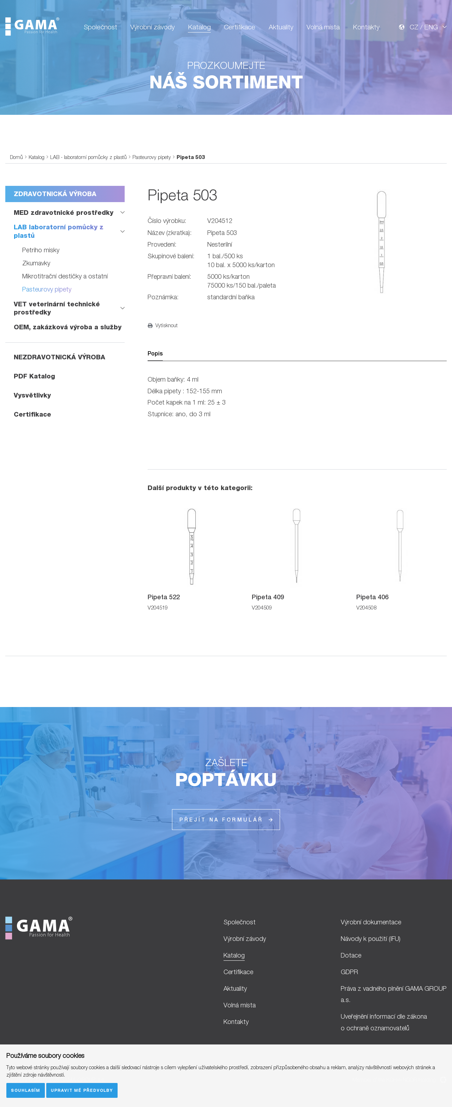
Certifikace (239, 27)
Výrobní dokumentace (371, 922)
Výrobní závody (152, 27)
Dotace (351, 955)
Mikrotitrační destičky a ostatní (65, 276)
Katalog (199, 27)
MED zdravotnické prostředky (63, 212)
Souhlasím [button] (25, 1090)
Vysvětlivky (32, 395)
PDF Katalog (34, 376)
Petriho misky (40, 250)
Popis (155, 353)
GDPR (349, 972)
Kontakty (366, 27)
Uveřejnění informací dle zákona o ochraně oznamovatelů (384, 1022)
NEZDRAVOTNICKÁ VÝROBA (59, 357)
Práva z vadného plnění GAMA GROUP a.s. (394, 994)
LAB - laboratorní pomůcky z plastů (88, 157)
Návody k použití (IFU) (370, 938)
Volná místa (323, 27)
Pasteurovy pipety (151, 157)
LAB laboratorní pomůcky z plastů (58, 231)
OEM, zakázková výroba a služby (67, 327)
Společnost (100, 27)
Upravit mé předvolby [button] (82, 1090)
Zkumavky (36, 263)
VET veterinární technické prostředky (57, 308)
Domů (16, 157)
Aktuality (281, 27)
